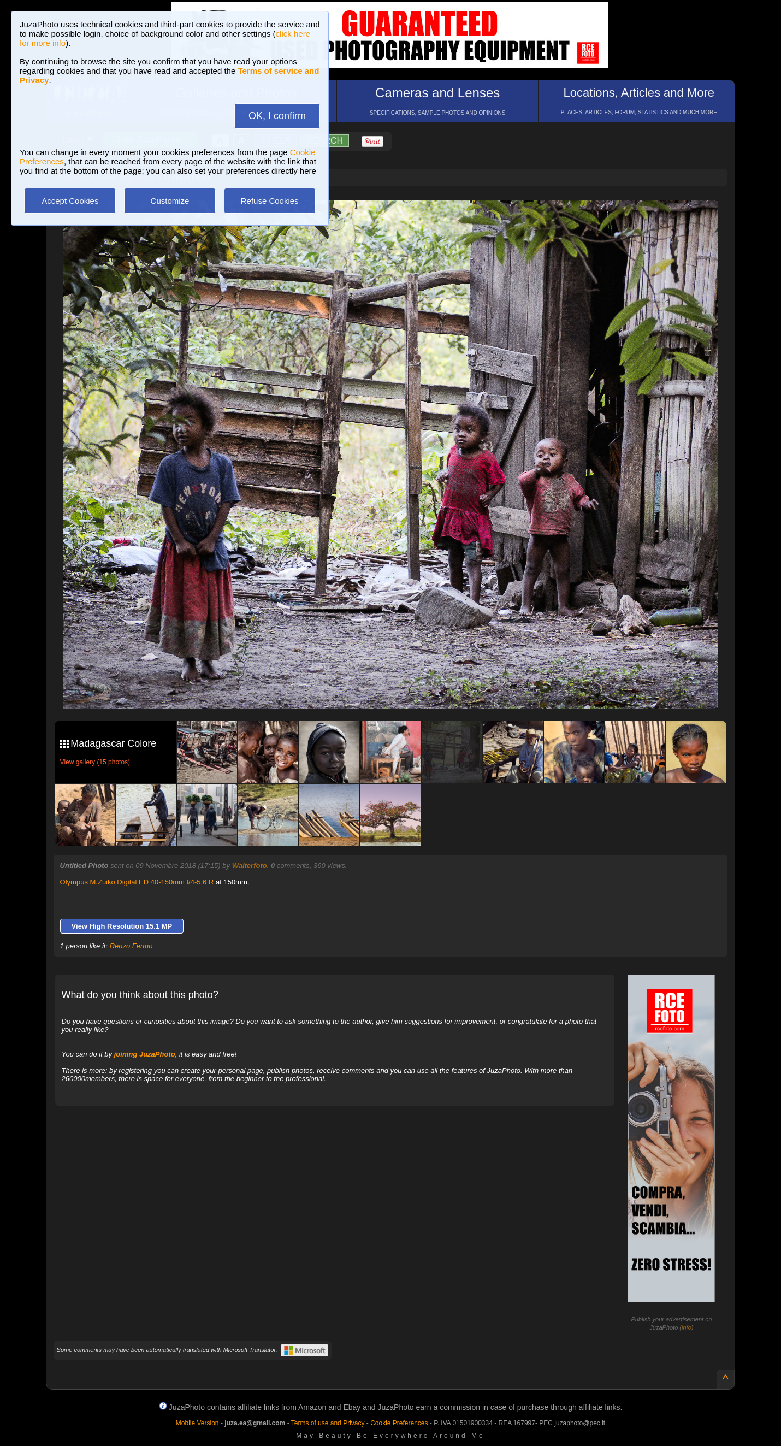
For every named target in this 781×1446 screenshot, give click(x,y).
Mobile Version (197, 1423)
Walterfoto (249, 865)
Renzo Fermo (131, 946)
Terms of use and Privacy (328, 1423)
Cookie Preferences (399, 1423)
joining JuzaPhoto (144, 1054)
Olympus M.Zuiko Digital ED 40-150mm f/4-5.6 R (137, 882)
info (686, 1327)
